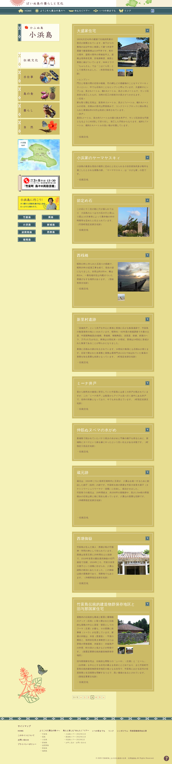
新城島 (44, 742)
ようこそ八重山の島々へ (50, 730)
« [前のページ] (81, 697)
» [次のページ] (103, 697)
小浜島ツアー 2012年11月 (76, 734)
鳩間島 (44, 751)
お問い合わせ (23, 740)
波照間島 (45, 745)
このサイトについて (26, 735)
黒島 (44, 737)
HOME (21, 731)
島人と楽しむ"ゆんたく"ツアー (76, 730)
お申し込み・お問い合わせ (76, 742)
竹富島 (44, 734)
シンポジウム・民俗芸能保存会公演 (132, 731)
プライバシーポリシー (27, 744)
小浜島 (44, 739)
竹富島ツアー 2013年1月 (75, 739)
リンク (111, 731)
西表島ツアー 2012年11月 (76, 737)
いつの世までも (98, 731)
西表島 (44, 748)
